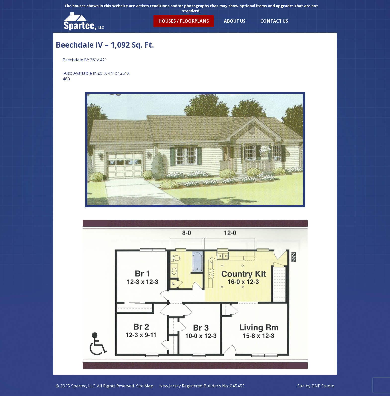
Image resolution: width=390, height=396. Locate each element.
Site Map (144, 386)
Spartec (78, 386)
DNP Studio (323, 386)
